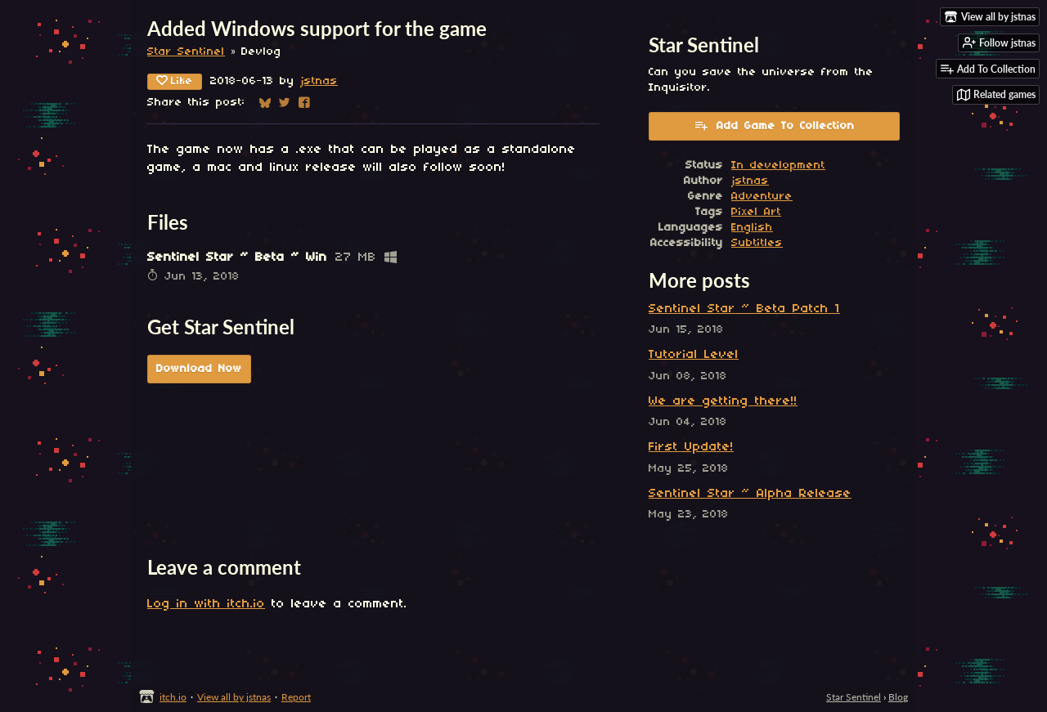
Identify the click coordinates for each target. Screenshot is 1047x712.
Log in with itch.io (206, 604)
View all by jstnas (234, 697)
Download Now (199, 369)
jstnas (319, 81)
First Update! (691, 447)
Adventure (762, 196)
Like (174, 80)
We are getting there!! (723, 401)
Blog (898, 697)
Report (296, 697)
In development (778, 165)
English (752, 227)
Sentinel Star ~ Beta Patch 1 (744, 309)
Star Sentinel (186, 52)
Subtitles (757, 243)
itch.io (173, 697)
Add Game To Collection (774, 125)
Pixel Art (756, 212)
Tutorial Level (694, 354)
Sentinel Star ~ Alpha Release (750, 493)
